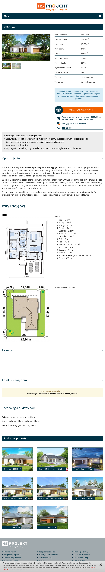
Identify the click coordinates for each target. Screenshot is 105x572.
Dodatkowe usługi (81, 558)
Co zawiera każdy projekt (17, 145)
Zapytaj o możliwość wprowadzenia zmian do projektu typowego (35, 142)
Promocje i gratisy (81, 552)
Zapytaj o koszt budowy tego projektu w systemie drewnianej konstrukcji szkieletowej (44, 148)
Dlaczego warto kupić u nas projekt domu (24, 135)
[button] (5, 48)
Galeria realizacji (45, 558)
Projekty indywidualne (12, 558)
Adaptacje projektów (12, 555)
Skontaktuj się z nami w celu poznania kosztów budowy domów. (52, 393)
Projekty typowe (10, 552)
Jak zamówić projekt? (82, 555)
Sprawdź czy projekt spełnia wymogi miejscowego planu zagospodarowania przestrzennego (47, 138)
